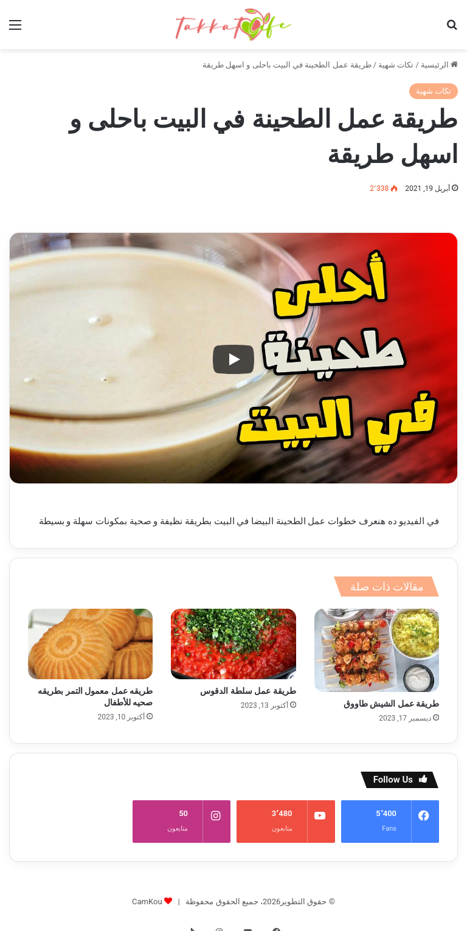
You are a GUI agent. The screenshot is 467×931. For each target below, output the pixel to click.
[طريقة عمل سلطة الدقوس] (233, 644)
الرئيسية (439, 64)
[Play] (233, 359)
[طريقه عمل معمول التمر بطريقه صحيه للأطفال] (90, 644)
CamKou (147, 889)
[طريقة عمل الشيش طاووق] (376, 650)
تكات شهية (395, 64)
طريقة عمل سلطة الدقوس (248, 691)
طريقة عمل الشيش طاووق (391, 703)
